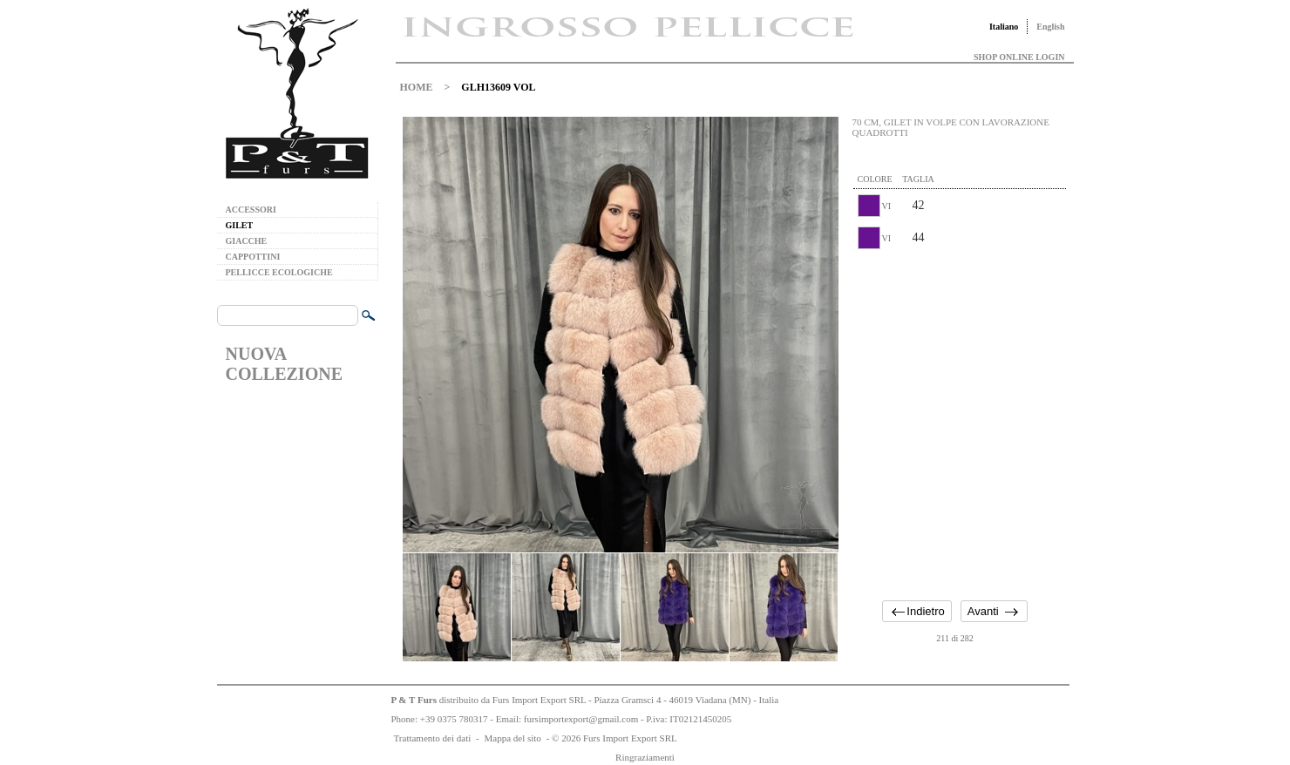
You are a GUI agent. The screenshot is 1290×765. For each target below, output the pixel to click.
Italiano (1003, 26)
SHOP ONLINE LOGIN (1019, 57)
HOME (416, 87)
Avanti (983, 611)
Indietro (925, 611)
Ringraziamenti (645, 757)
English (1050, 26)
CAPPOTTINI (253, 256)
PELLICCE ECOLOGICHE (279, 272)
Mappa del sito (512, 738)
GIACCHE (247, 241)
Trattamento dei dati (433, 738)
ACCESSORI (251, 209)
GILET (240, 225)
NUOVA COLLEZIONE (284, 363)
